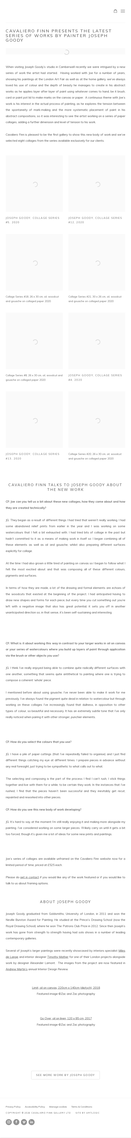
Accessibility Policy (35, 1106)
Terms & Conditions (81, 1106)
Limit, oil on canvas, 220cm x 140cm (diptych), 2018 (66, 988)
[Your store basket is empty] (115, 11)
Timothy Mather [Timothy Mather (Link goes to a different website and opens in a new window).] (57, 957)
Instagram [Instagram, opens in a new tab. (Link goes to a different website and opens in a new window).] (9, 1122)
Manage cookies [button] (58, 1106)
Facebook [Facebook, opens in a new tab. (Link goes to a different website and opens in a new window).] (16, 1122)
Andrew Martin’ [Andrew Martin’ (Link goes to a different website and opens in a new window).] (16, 969)
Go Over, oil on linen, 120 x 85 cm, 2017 (66, 1018)
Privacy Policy (13, 1106)
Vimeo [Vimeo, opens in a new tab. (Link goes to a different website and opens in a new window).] (24, 1122)
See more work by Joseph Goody (65, 1075)
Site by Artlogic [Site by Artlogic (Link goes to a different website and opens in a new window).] (87, 1113)
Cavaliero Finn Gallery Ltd (30, 11)
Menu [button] (122, 11)
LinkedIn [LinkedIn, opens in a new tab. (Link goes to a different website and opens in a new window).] (32, 1122)
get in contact (29, 877)
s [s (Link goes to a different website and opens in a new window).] (27, 969)
